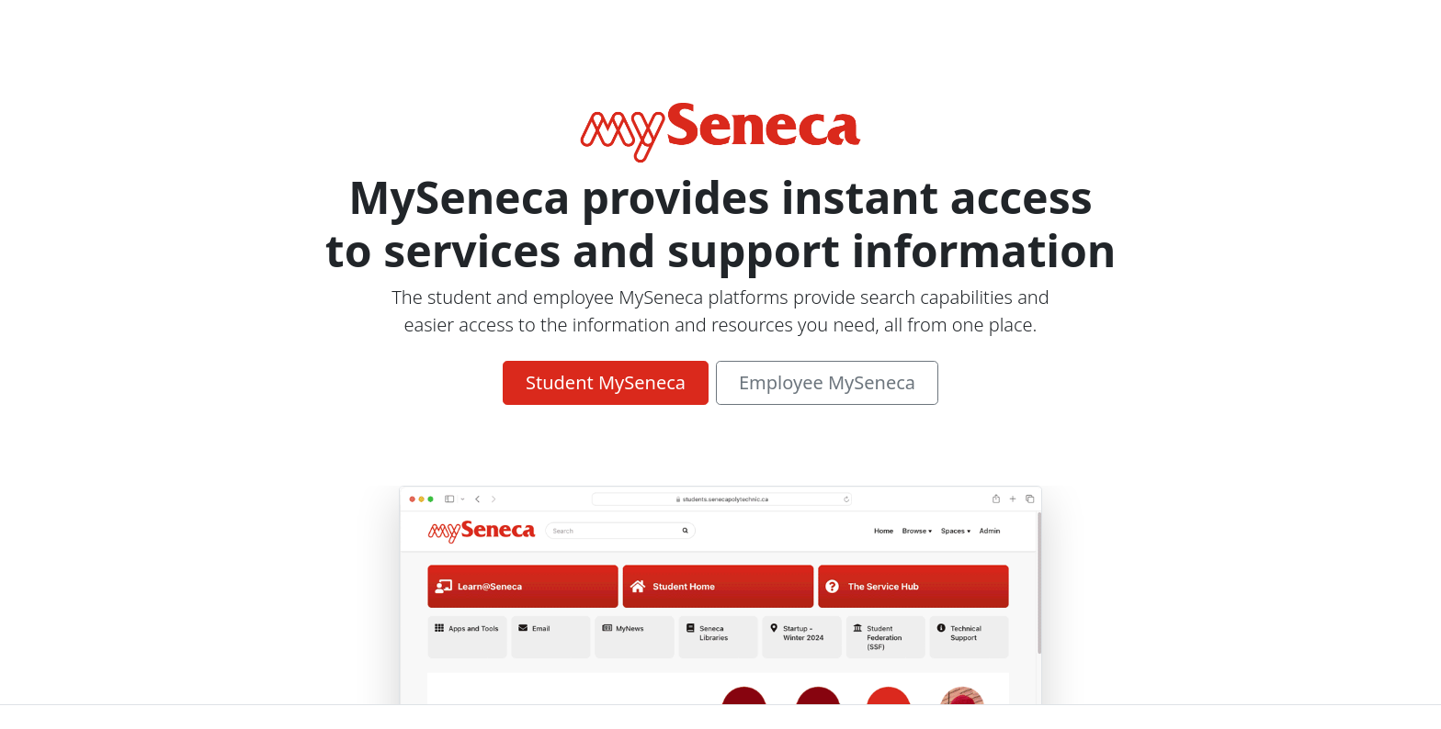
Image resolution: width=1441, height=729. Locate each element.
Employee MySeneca (827, 382)
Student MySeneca (606, 382)
